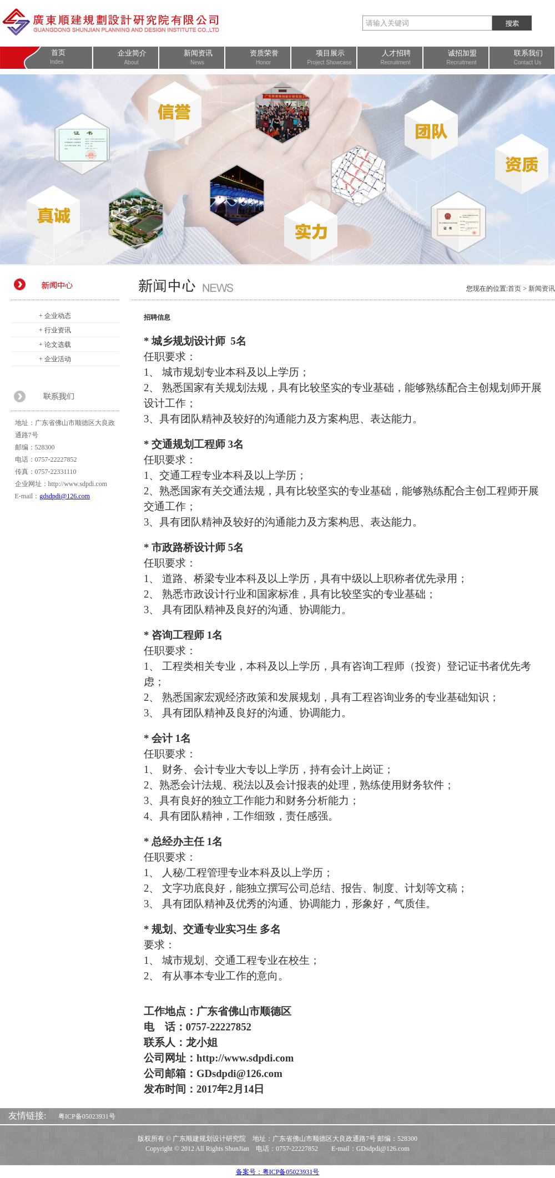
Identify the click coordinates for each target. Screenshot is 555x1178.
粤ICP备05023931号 (86, 1116)
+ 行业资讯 (55, 330)
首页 (514, 288)
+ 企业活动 (55, 359)
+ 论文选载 (55, 344)
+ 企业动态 (55, 316)
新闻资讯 (541, 288)
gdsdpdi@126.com (64, 496)
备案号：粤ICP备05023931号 (278, 1172)
